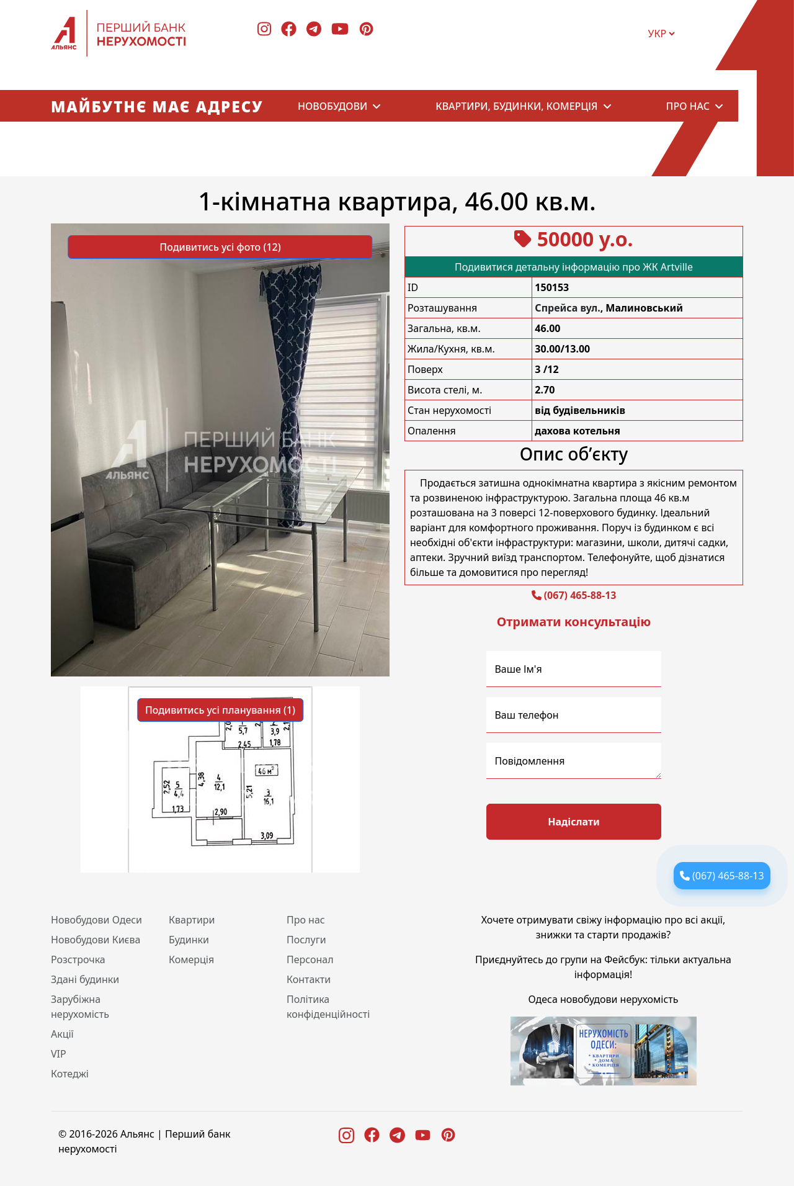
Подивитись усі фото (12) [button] (219, 247)
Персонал (310, 959)
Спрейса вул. (567, 308)
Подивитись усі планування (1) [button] (220, 710)
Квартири (192, 920)
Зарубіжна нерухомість (80, 1006)
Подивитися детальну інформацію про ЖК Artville (574, 267)
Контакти (309, 979)
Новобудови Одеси (96, 920)
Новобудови (332, 106)
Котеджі (70, 1073)
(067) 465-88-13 (580, 595)
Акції (62, 1034)
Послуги (306, 939)
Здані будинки (85, 979)
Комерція (191, 959)
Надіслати (574, 822)
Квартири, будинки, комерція (516, 106)
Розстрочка (78, 959)
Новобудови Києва (95, 939)
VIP (58, 1054)
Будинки (189, 939)
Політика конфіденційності (328, 1006)
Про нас (688, 106)
